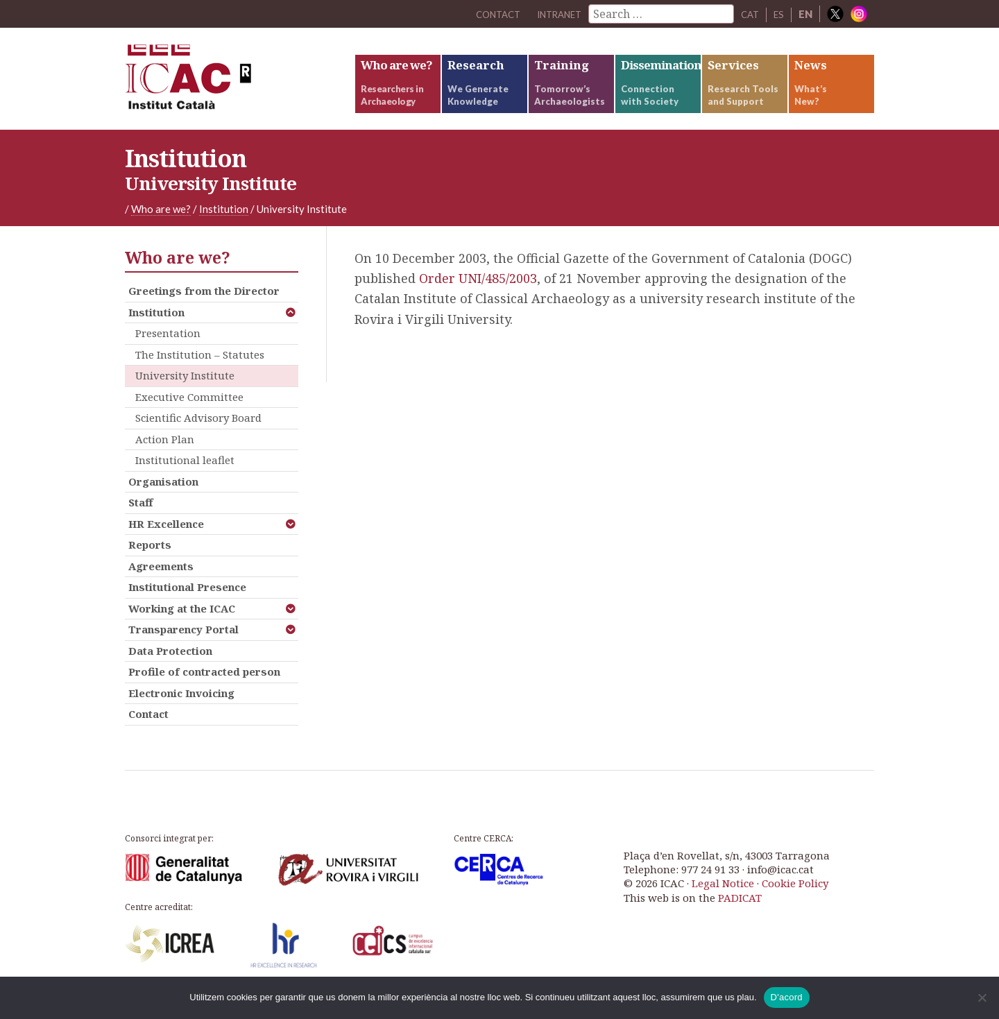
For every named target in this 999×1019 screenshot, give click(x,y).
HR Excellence (166, 541)
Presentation (167, 351)
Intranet (551, 14)
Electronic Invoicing (181, 710)
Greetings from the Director (204, 309)
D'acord (787, 997)
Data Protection (170, 668)
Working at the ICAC (181, 626)
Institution (156, 329)
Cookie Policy (795, 901)
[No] (982, 997)
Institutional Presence (187, 605)
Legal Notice (723, 901)
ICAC (229, 87)
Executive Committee (189, 414)
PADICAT (740, 915)
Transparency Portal (183, 647)
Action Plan (164, 456)
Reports (149, 563)
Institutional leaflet (184, 478)
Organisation (163, 499)
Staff (140, 520)
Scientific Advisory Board (198, 436)
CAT (747, 14)
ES (778, 14)
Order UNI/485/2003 (478, 296)
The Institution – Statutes (199, 372)
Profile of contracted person (204, 689)
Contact (148, 732)
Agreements (161, 583)
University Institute (184, 393)
